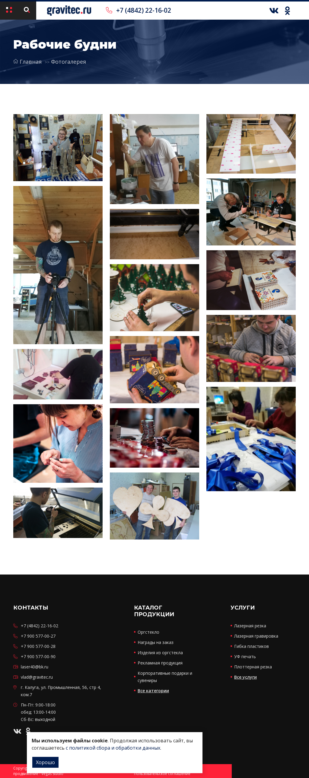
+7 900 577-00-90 (38, 656)
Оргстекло (148, 632)
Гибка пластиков (251, 646)
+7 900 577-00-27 (38, 636)
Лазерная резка (250, 626)
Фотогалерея (68, 61)
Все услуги (245, 677)
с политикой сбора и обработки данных (113, 747)
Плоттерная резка (253, 667)
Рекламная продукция (160, 663)
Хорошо (45, 762)
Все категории (153, 690)
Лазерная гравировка (256, 636)
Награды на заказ (156, 642)
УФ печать (245, 656)
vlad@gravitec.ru (37, 677)
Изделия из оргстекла (160, 652)
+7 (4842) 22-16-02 (138, 10)
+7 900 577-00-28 (38, 646)
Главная (27, 61)
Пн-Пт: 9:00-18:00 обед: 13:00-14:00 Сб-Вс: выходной (38, 712)
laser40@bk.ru (34, 667)
